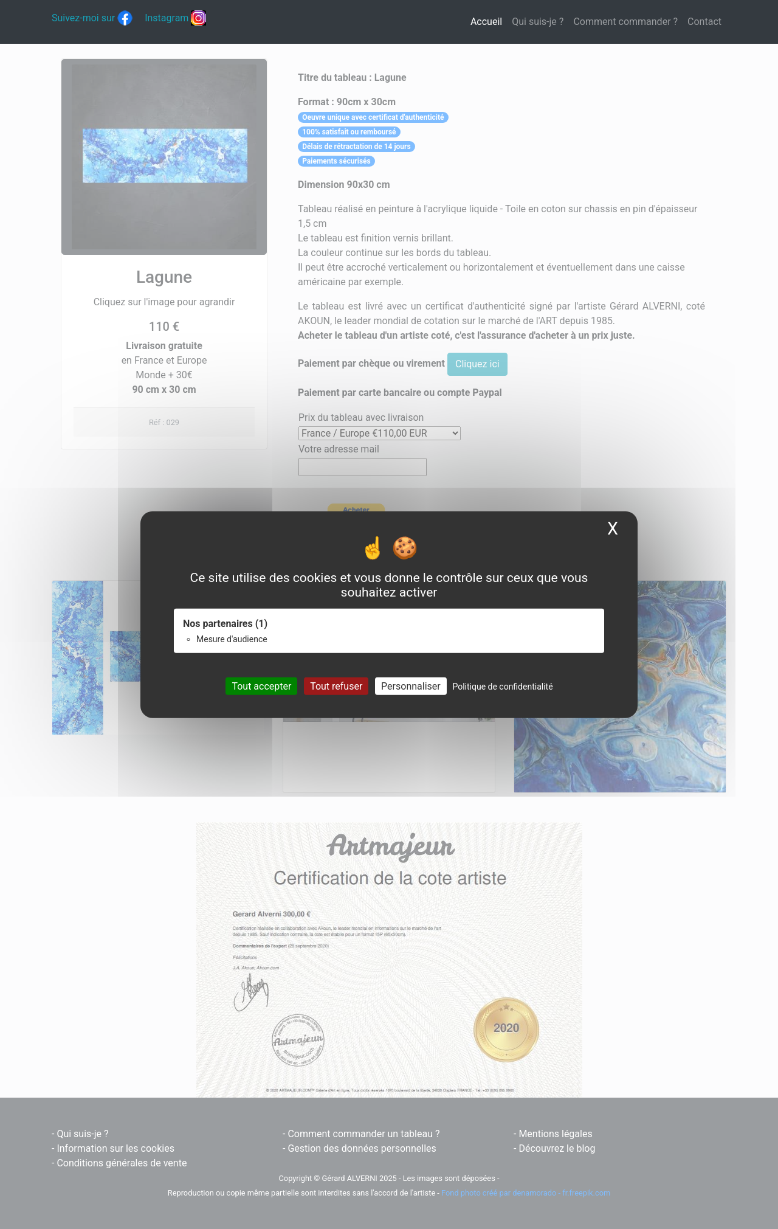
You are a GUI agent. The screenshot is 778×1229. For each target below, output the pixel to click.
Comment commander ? (625, 21)
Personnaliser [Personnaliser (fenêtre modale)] (411, 686)
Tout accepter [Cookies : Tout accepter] (261, 686)
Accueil (488, 20)
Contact (704, 21)
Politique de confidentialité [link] (502, 686)
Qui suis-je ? (537, 21)
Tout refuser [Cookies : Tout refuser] (336, 686)
